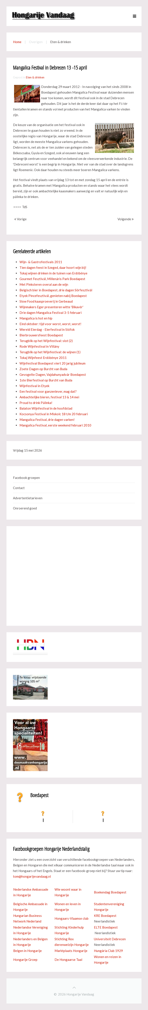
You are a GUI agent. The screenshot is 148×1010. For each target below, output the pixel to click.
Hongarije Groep (25, 959)
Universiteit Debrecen (110, 939)
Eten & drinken (35, 77)
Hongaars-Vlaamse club (71, 918)
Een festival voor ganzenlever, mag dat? (48, 391)
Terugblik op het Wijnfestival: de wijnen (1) (49, 352)
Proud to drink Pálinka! (35, 403)
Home (17, 42)
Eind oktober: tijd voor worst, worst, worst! (50, 324)
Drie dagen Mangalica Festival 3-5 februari (50, 313)
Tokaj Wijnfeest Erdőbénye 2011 (43, 358)
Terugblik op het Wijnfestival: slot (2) (46, 341)
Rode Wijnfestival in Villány (39, 346)
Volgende (125, 219)
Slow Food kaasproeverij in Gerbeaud (46, 301)
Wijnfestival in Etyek (34, 386)
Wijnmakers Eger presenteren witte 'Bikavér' (51, 307)
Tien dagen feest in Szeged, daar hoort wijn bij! (52, 267)
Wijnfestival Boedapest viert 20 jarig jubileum (52, 363)
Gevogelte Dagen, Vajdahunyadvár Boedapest (52, 374)
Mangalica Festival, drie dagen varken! (47, 420)
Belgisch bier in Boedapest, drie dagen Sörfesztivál (55, 290)
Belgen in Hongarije (27, 951)
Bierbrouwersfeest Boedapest (41, 335)
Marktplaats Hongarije (71, 951)
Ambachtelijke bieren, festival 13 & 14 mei (49, 397)
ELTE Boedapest (106, 927)
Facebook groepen (26, 478)
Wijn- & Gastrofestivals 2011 (40, 262)
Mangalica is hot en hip (35, 318)
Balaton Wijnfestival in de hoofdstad (45, 408)
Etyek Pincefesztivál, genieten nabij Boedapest (53, 296)
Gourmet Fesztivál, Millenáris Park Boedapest (52, 279)
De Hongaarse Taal (68, 959)
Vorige (20, 219)
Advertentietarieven (27, 498)
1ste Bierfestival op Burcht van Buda (45, 380)
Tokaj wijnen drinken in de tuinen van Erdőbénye (53, 273)
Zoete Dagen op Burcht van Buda (43, 369)
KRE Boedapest (105, 916)
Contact (19, 488)
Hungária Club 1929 (108, 951)
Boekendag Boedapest (110, 892)
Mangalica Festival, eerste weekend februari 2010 (55, 425)
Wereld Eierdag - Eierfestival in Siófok (47, 329)
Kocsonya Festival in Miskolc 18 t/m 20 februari (53, 414)
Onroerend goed (25, 508)
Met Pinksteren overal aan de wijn (43, 284)
